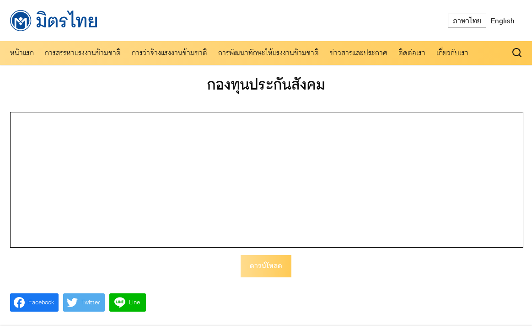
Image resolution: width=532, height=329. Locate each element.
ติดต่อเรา (411, 52)
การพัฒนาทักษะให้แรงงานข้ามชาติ (268, 52)
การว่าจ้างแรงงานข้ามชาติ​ (169, 52)
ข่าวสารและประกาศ (358, 52)
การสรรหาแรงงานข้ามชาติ (83, 52)
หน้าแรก (22, 52)
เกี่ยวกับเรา (452, 52)
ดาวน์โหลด (266, 265)
